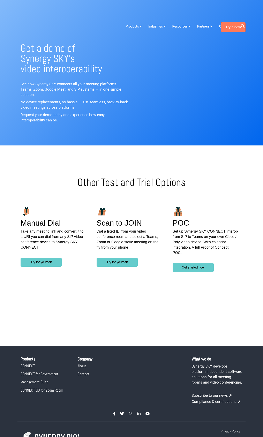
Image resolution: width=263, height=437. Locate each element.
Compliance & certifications (216, 362)
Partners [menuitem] (176, 12)
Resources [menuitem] (152, 12)
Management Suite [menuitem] (34, 336)
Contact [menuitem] (84, 328)
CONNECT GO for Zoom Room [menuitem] (42, 344)
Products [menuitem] (104, 12)
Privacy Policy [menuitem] (230, 391)
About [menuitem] (82, 320)
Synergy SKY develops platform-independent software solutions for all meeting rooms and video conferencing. (212, 331)
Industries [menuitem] (128, 12)
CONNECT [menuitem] (28, 320)
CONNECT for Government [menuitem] (39, 328)
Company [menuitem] (198, 12)
